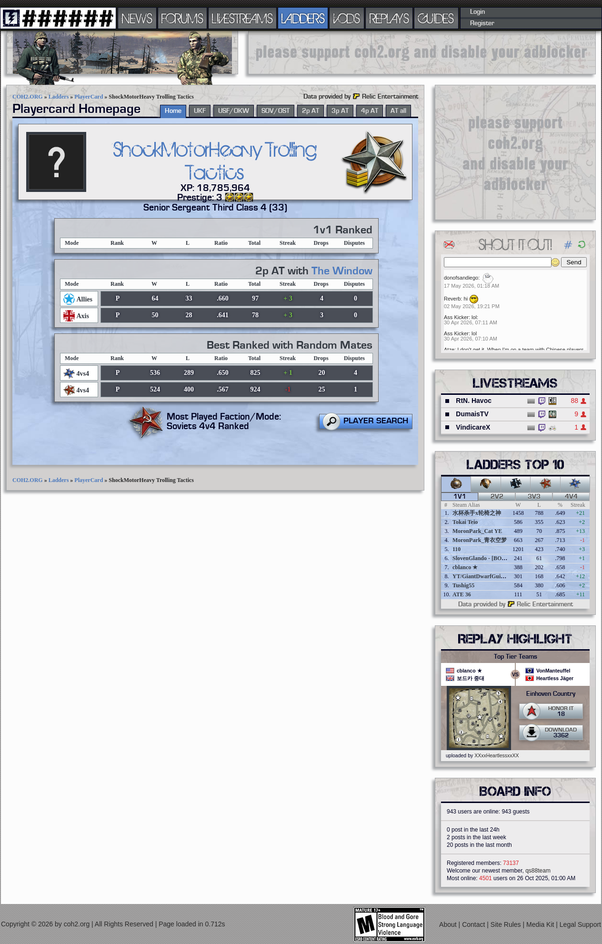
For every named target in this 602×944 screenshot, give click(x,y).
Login (477, 12)
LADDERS (303, 18)
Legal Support (580, 924)
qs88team (538, 870)
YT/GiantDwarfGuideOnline (487, 576)
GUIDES (436, 18)
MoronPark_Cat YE (477, 531)
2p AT (310, 111)
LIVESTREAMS (242, 18)
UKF (200, 111)
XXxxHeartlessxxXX (496, 755)
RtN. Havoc (474, 400)
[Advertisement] (422, 52)
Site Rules (507, 924)
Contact (474, 924)
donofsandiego (461, 278)
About (448, 924)
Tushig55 (463, 585)
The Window (341, 271)
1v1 (459, 496)
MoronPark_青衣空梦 (479, 540)
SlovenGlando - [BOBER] (483, 558)
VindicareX (473, 427)
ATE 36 (461, 594)
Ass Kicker (456, 317)
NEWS (137, 18)
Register (482, 23)
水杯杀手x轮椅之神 (476, 513)
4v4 (571, 496)
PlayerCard (88, 96)
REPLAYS (389, 18)
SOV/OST (275, 111)
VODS (346, 18)
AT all (398, 111)
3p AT (340, 111)
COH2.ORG (27, 96)
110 (456, 549)
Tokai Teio (465, 522)
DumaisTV (472, 414)
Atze (449, 349)
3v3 (534, 496)
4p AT (369, 111)
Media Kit (541, 924)
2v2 (497, 496)
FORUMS (182, 18)
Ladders (59, 96)
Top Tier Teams (515, 656)
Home (173, 111)
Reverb (452, 298)
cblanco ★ (465, 567)
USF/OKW (233, 111)
